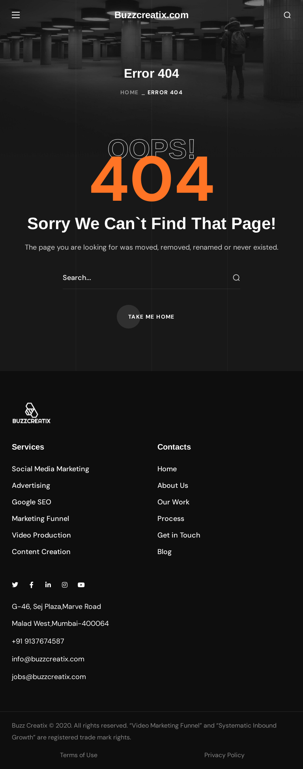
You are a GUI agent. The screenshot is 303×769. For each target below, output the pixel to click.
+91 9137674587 (38, 641)
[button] (287, 15)
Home (129, 92)
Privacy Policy (224, 755)
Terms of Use (78, 755)
